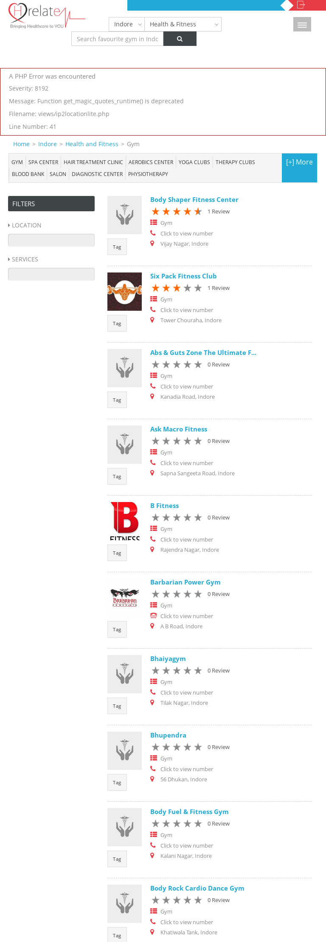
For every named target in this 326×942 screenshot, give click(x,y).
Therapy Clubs (235, 162)
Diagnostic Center (97, 173)
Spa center (43, 162)
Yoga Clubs (194, 162)
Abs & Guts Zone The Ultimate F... (203, 352)
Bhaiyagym (168, 658)
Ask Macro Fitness (178, 429)
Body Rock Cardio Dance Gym (197, 888)
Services (25, 259)
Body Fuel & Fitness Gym (189, 811)
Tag (117, 247)
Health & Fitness (173, 24)
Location (27, 225)
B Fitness (164, 505)
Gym (17, 162)
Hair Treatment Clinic (93, 162)
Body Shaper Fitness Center (194, 199)
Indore (123, 24)
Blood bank (28, 173)
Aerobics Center (151, 162)
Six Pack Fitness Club (183, 276)
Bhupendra (168, 735)
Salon (58, 173)
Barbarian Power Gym (185, 582)
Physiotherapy (148, 173)
